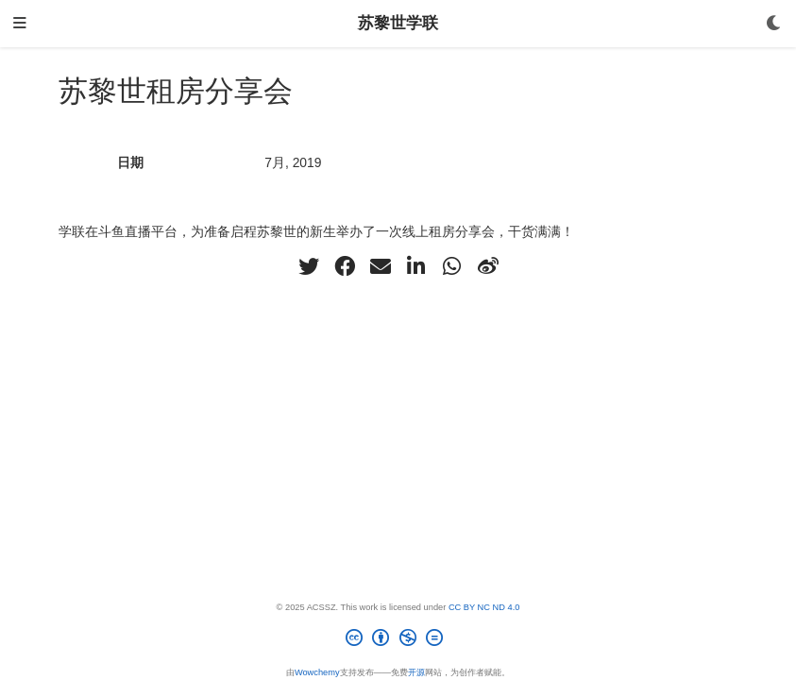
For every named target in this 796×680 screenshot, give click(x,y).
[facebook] (344, 266)
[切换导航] (19, 24)
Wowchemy (317, 672)
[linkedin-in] (416, 266)
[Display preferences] (774, 24)
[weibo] (488, 266)
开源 (416, 672)
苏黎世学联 (398, 23)
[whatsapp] (452, 266)
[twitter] (309, 266)
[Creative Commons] (398, 641)
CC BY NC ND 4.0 (484, 607)
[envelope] (380, 266)
